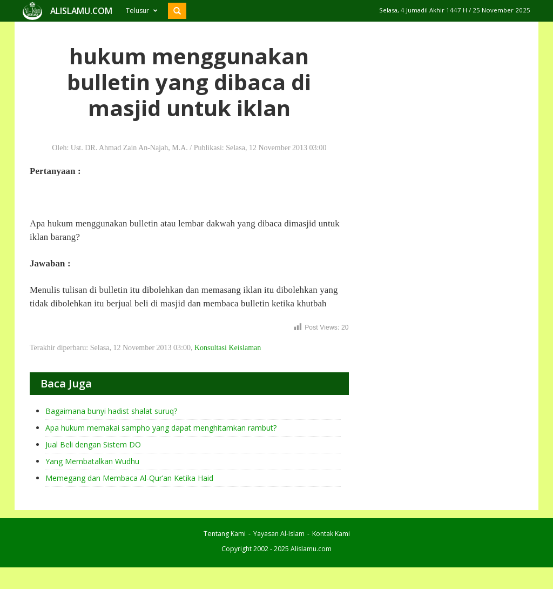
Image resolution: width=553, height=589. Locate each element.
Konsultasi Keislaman (227, 348)
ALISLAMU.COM (81, 11)
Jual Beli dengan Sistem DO (93, 444)
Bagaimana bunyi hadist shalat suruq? (111, 411)
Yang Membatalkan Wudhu (92, 461)
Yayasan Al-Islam (279, 533)
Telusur (141, 10)
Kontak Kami (331, 533)
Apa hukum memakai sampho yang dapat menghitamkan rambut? (160, 428)
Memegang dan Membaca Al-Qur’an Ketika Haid (129, 478)
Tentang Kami (225, 533)
